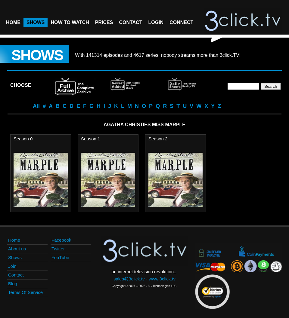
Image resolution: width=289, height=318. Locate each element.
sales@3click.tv (129, 278)
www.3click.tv (162, 278)
